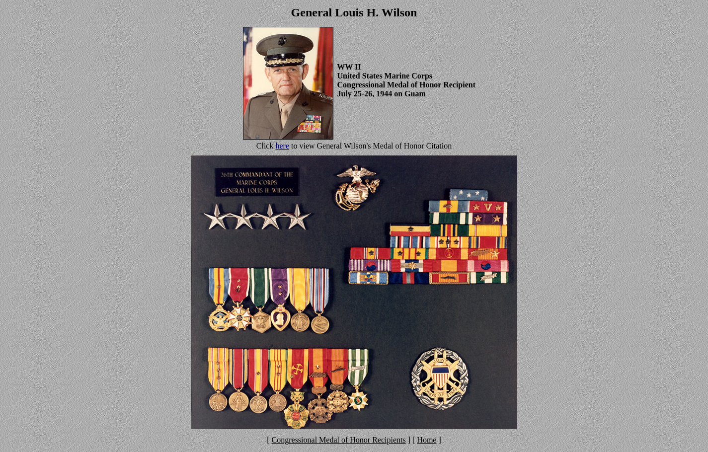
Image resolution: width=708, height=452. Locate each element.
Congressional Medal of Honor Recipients (339, 440)
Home (426, 440)
